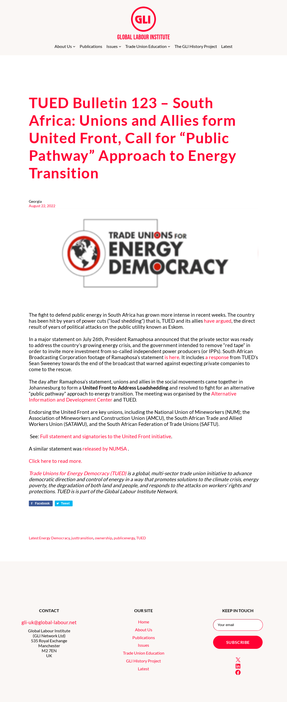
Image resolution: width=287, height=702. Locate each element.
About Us (143, 629)
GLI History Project (143, 660)
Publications (143, 637)
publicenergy (124, 538)
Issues (143, 645)
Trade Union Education (143, 652)
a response (217, 357)
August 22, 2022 (42, 206)
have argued (217, 321)
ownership (103, 538)
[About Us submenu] (74, 46)
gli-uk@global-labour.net (49, 622)
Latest (34, 538)
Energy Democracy (54, 538)
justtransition (82, 538)
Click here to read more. (55, 461)
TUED (141, 538)
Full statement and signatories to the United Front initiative (105, 436)
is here (172, 357)
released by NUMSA (105, 449)
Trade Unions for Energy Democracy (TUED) (77, 473)
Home (143, 621)
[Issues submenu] (120, 46)
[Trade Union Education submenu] (169, 46)
